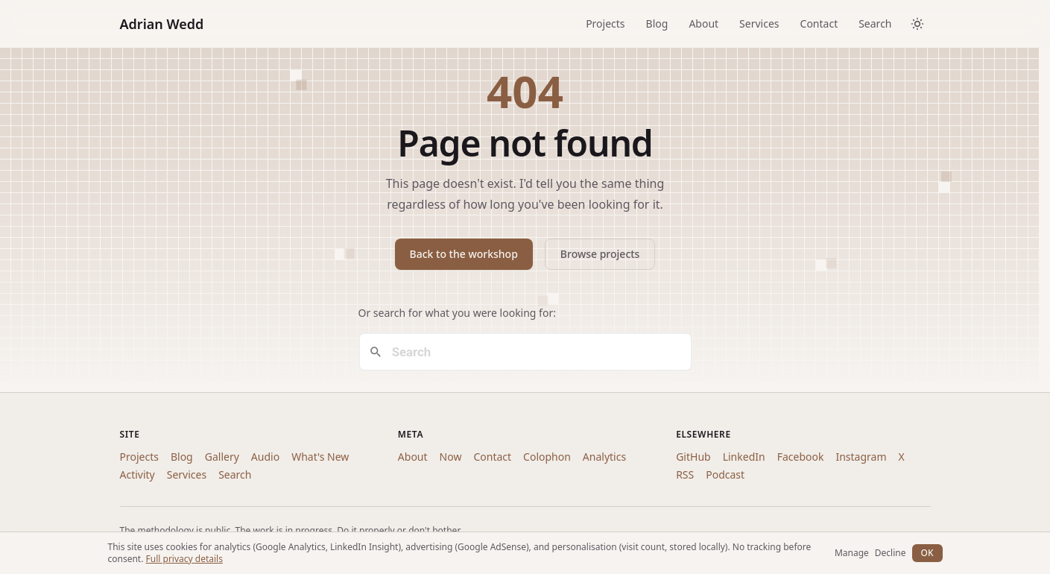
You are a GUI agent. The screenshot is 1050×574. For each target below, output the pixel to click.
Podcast (725, 474)
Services (759, 23)
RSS (685, 474)
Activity (137, 474)
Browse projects (600, 254)
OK (927, 552)
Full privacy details (184, 558)
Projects (605, 23)
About (703, 23)
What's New (320, 457)
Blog (657, 23)
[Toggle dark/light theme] (917, 23)
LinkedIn (744, 457)
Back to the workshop (464, 254)
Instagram (860, 457)
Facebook (800, 457)
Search (874, 23)
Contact (819, 23)
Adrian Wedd (162, 24)
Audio (265, 457)
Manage (852, 553)
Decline (890, 553)
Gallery (222, 457)
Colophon (547, 457)
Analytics (604, 457)
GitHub (693, 457)
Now (451, 457)
